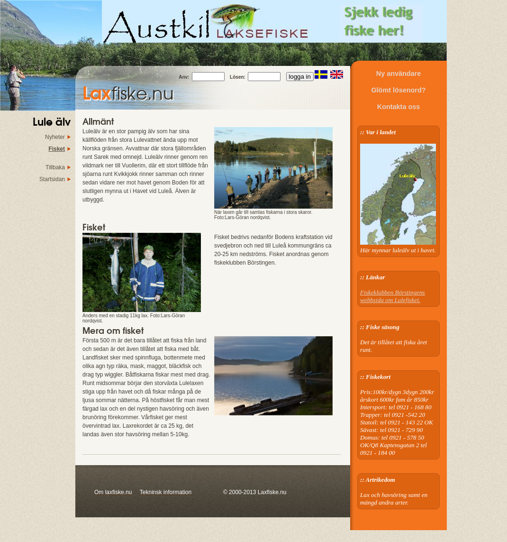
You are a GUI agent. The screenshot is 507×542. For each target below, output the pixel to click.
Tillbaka (55, 167)
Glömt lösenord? (398, 90)
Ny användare (398, 73)
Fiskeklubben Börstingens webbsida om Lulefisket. (392, 296)
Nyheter (55, 137)
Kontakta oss (398, 106)
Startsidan (52, 179)
